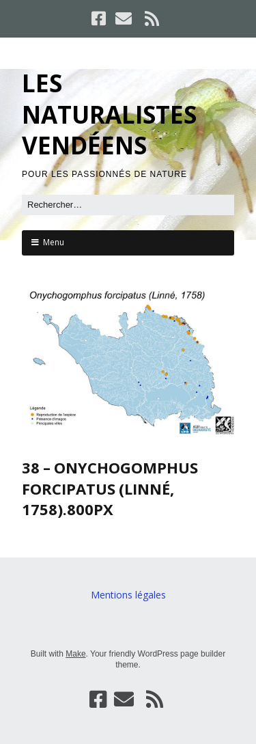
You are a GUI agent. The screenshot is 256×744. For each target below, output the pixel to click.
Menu (53, 242)
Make (75, 654)
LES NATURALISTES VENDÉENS (109, 114)
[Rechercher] (128, 205)
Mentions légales (128, 594)
